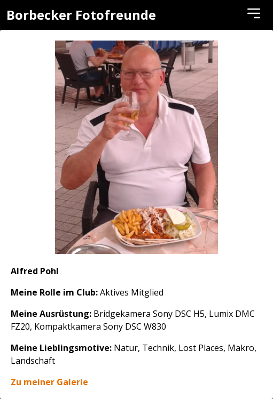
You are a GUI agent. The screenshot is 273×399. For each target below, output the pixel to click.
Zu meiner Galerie (49, 382)
